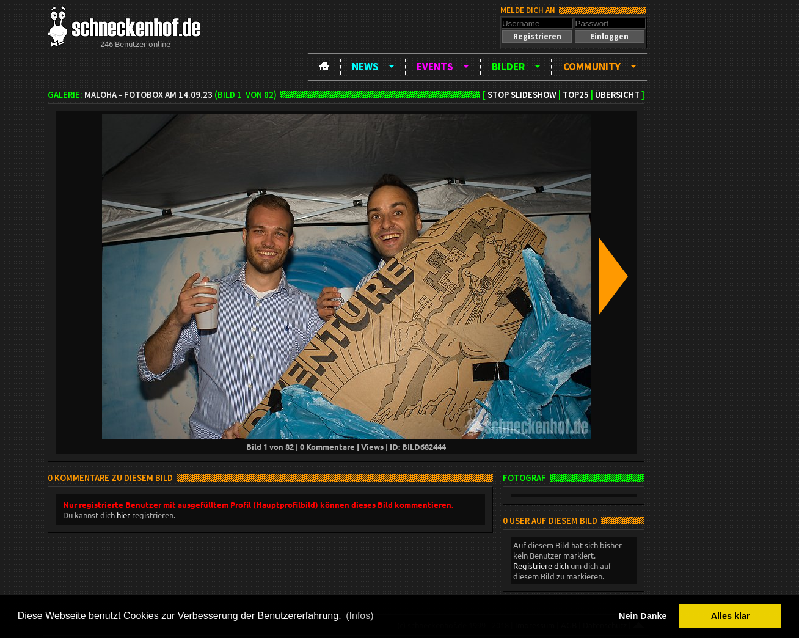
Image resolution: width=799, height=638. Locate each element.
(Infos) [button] (359, 615)
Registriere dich (541, 565)
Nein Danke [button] (642, 616)
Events (435, 66)
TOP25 (576, 94)
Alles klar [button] (730, 616)
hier (123, 515)
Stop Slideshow (521, 94)
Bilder (508, 66)
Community (592, 66)
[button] (537, 36)
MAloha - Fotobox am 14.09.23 (148, 94)
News (365, 66)
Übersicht (617, 94)
